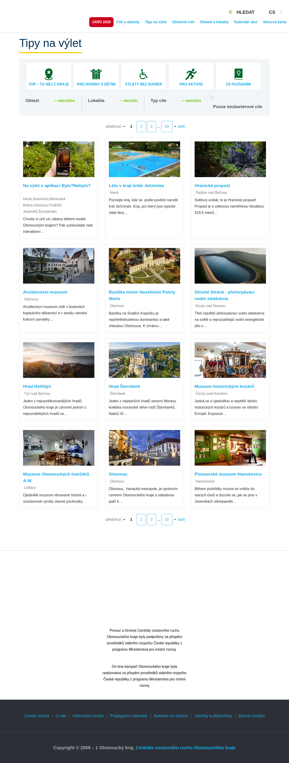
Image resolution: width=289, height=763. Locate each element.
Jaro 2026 (101, 22)
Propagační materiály (128, 716)
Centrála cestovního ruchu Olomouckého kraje (186, 747)
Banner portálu (252, 716)
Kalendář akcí (246, 22)
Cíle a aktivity (127, 22)
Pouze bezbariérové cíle (237, 106)
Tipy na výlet (156, 22)
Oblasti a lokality (214, 22)
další (181, 126)
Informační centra (87, 716)
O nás (61, 716)
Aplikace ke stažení (171, 716)
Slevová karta (274, 22)
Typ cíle (158, 100)
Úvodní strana (36, 716)
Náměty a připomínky (213, 716)
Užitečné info (183, 22)
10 (167, 126)
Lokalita (96, 100)
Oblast (32, 100)
